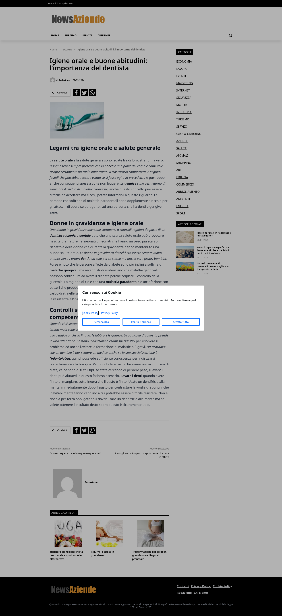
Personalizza (101, 322)
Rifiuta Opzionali (141, 322)
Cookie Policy (90, 313)
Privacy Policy (109, 313)
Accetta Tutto (181, 322)
